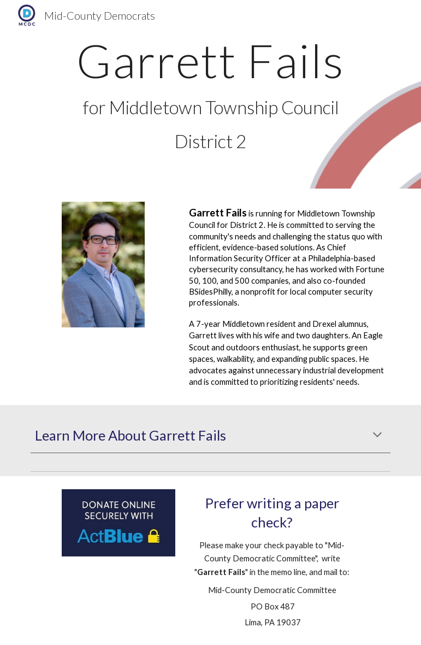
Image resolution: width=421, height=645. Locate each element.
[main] (210, 94)
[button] (377, 436)
